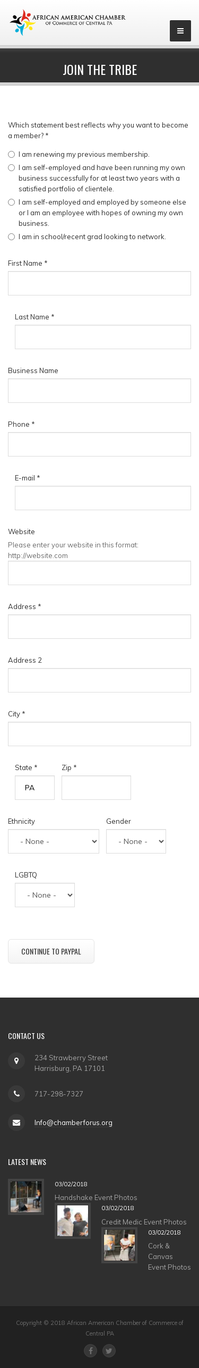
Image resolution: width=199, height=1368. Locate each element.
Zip (69, 767)
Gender (118, 821)
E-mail (27, 478)
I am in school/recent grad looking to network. (92, 236)
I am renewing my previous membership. (84, 154)
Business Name (33, 370)
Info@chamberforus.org (73, 1122)
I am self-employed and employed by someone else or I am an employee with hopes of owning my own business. (102, 212)
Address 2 (25, 660)
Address (24, 606)
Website (21, 531)
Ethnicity (21, 821)
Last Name (35, 317)
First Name (28, 263)
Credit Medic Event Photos (144, 1222)
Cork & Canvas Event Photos (169, 1256)
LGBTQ (26, 875)
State (26, 767)
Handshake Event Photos (96, 1197)
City (16, 714)
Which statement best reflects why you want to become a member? (98, 130)
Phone (21, 424)
